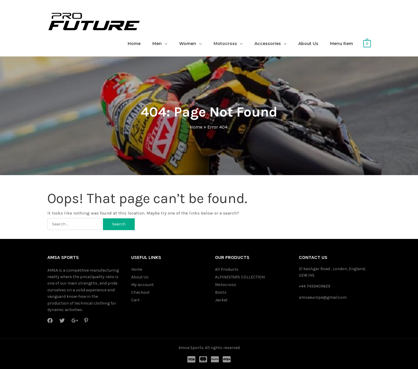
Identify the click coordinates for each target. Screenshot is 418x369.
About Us (308, 43)
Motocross (225, 43)
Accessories (267, 43)
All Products (227, 269)
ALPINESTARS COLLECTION (240, 277)
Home (134, 43)
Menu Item (341, 43)
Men (157, 43)
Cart (135, 299)
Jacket (221, 299)
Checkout (140, 292)
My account (142, 284)
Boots (221, 292)
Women (187, 43)
